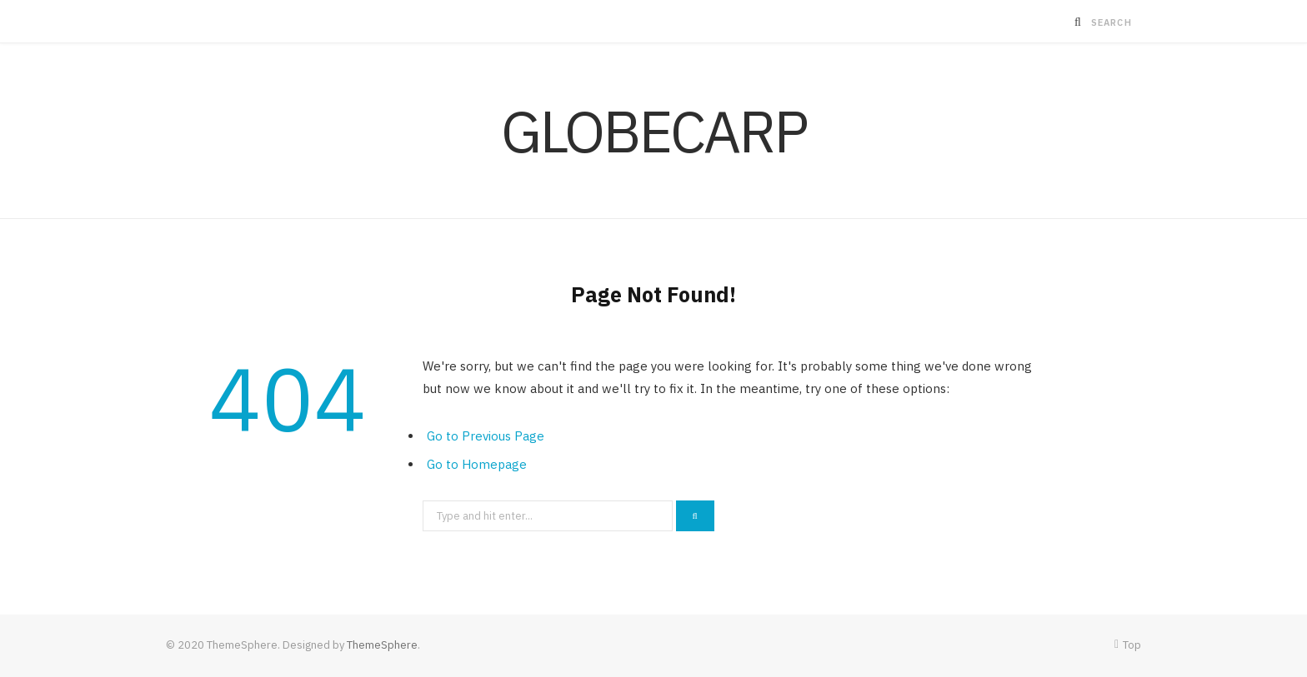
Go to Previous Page (485, 436)
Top (1127, 645)
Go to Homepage (477, 464)
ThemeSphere (382, 645)
